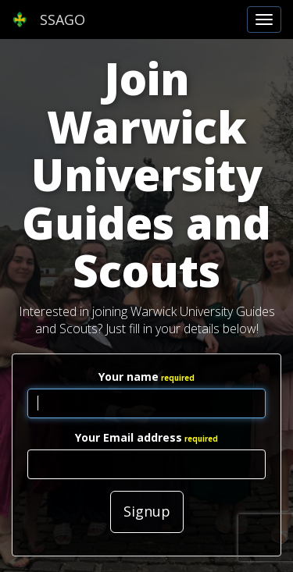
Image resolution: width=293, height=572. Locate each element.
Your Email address (128, 437)
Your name (128, 376)
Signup (146, 511)
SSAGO (48, 19)
